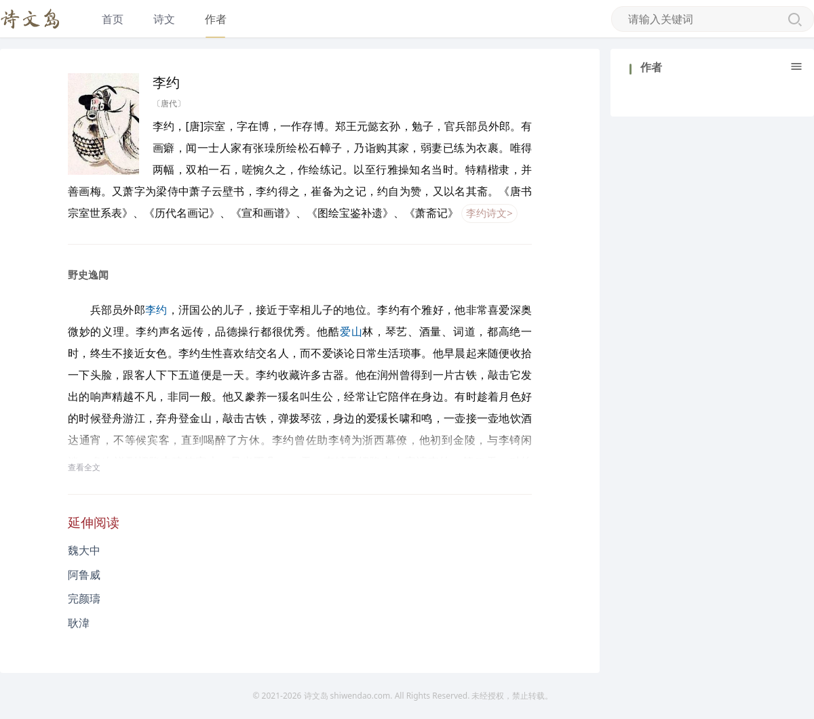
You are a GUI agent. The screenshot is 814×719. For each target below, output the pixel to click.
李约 (156, 309)
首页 (112, 19)
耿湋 (79, 622)
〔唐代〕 (169, 103)
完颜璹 (84, 598)
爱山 (351, 331)
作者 (216, 19)
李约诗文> (489, 213)
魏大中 (84, 550)
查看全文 (84, 467)
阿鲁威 (84, 574)
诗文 (164, 19)
